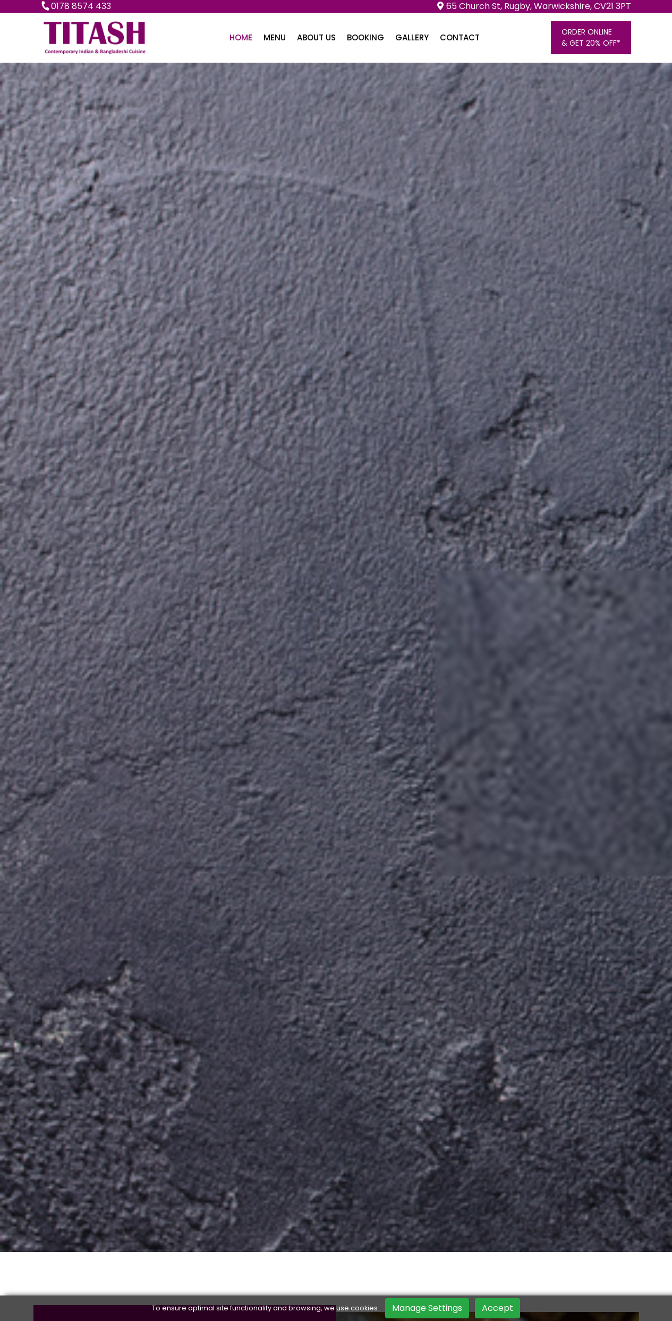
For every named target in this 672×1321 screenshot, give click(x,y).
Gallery (412, 37)
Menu (274, 37)
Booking (365, 37)
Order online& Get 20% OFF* (591, 37)
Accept (497, 1308)
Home (240, 37)
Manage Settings (427, 1308)
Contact (460, 37)
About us (316, 37)
